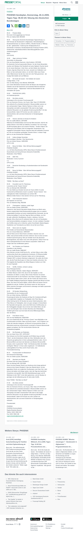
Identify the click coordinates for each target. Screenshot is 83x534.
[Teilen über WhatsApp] (16, 25)
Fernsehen (59, 41)
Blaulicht (49, 2)
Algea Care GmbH (38, 487)
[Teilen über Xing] (20, 25)
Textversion (49, 526)
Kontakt (63, 524)
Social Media (34, 530)
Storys (43, 2)
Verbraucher (61, 484)
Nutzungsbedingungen (36, 526)
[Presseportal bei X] (16, 524)
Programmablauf (69, 41)
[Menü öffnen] (76, 2)
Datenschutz (34, 528)
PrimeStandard (62, 496)
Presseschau (61, 482)
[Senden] (27, 25)
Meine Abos (63, 2)
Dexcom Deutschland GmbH (41, 490)
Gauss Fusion (37, 482)
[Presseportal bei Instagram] (19, 524)
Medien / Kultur (60, 45)
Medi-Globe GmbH (38, 479)
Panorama (70, 45)
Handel (60, 487)
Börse (59, 490)
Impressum (33, 524)
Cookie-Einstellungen (67, 528)
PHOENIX (10, 11)
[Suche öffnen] (72, 2)
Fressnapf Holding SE (39, 501)
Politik (59, 479)
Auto (59, 493)
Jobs (62, 526)
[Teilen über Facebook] (8, 25)
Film (59, 499)
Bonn (8, 30)
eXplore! (35, 493)
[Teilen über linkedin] (23, 25)
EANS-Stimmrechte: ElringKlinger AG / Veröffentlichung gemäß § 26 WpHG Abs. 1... (16, 494)
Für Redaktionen (50, 524)
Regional (55, 2)
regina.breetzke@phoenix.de (15, 416)
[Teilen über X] (12, 25)
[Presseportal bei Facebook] (14, 524)
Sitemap (48, 528)
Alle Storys (66, 15)
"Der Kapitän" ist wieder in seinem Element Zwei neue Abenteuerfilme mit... (14, 501)
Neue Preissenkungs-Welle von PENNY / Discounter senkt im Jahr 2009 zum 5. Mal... (16, 487)
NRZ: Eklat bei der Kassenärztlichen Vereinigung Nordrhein (14, 480)
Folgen (66, 18)
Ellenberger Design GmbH (40, 484)
